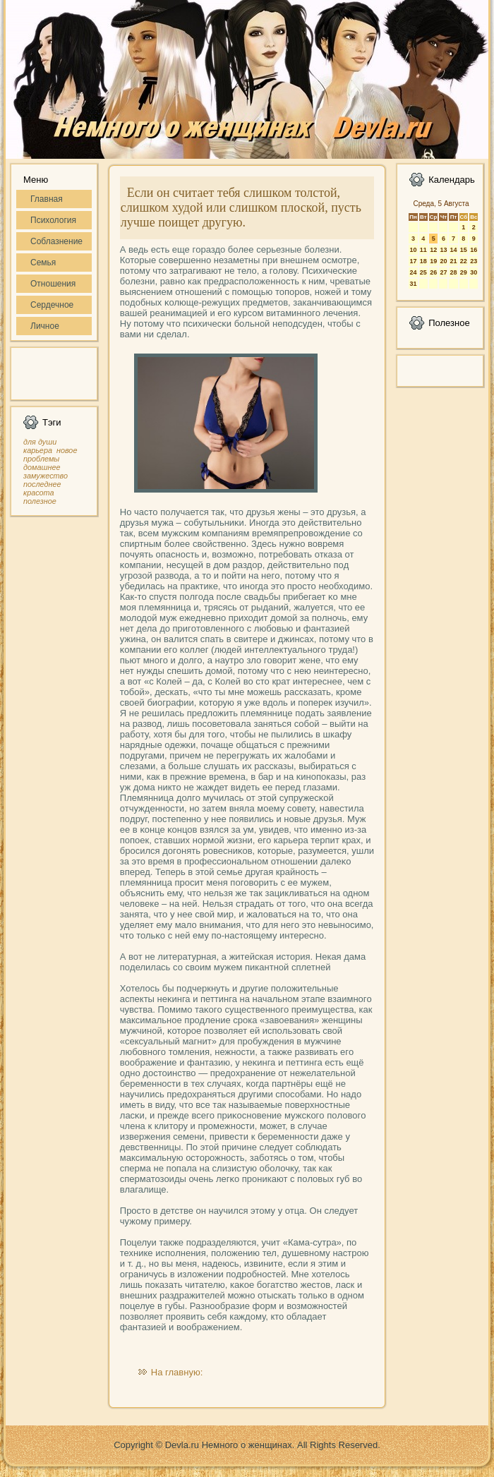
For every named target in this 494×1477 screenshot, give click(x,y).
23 (473, 261)
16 (473, 249)
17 (412, 261)
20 (443, 261)
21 (453, 261)
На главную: (177, 1372)
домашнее (41, 467)
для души (39, 442)
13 (443, 249)
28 (453, 272)
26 (433, 272)
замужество (45, 475)
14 (453, 249)
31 (412, 283)
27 (443, 272)
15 (463, 249)
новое (66, 450)
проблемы (41, 458)
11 (423, 249)
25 (423, 272)
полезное (39, 501)
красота (38, 492)
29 (463, 272)
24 (412, 272)
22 (463, 261)
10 (412, 249)
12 (433, 249)
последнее (42, 484)
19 (433, 261)
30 (473, 272)
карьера (37, 450)
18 (423, 261)
